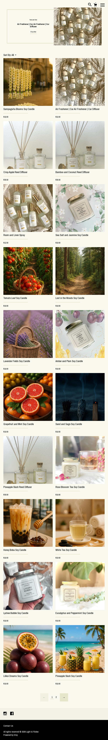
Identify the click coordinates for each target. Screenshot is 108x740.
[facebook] (12, 713)
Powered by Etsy (10, 734)
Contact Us (8, 725)
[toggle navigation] (102, 5)
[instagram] (5, 713)
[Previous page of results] (44, 697)
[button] (14, 55)
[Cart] (95, 5)
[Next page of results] (64, 697)
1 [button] (96, 41)
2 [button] (99, 41)
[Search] (89, 4)
